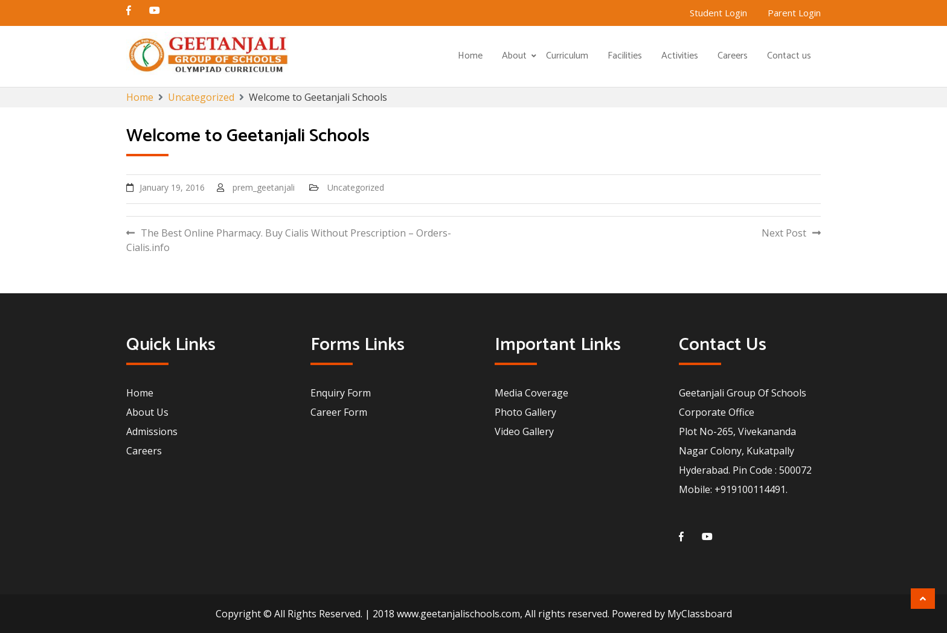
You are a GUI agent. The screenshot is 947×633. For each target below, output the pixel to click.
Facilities (625, 56)
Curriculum (567, 56)
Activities (679, 56)
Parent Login (794, 13)
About (514, 56)
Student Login (718, 13)
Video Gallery (524, 431)
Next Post (784, 233)
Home (470, 56)
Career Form (338, 412)
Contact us (789, 56)
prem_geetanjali (264, 187)
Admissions (152, 431)
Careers (732, 56)
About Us (147, 412)
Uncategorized (355, 187)
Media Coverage (531, 392)
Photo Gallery (525, 412)
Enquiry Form (340, 392)
